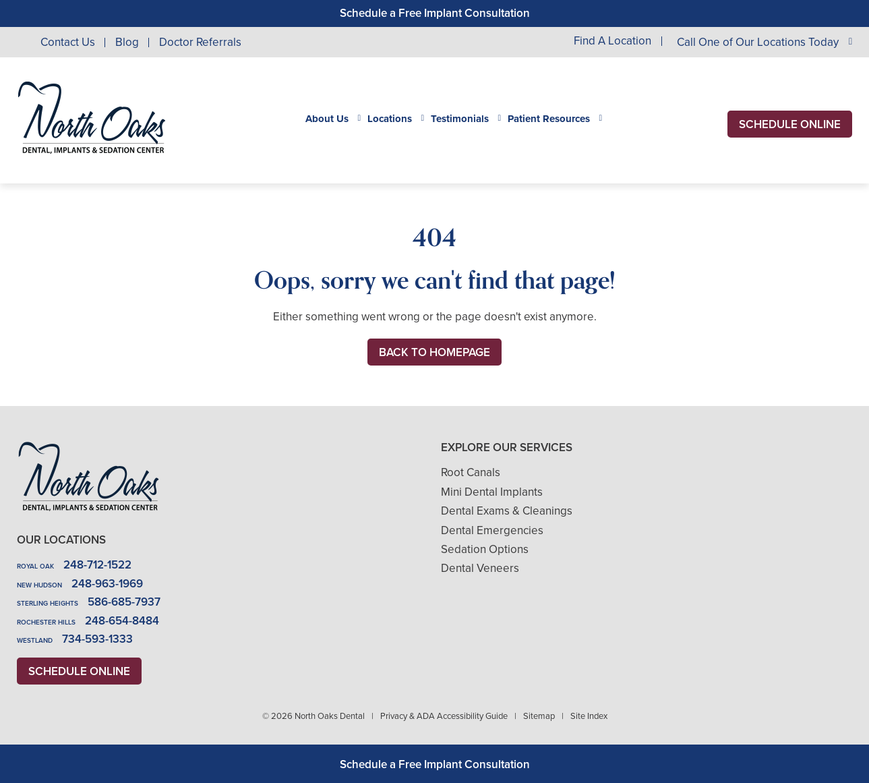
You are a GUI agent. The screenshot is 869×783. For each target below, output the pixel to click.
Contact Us (67, 42)
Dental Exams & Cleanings (506, 510)
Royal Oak (35, 566)
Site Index (588, 715)
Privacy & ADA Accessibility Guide (444, 715)
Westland (35, 640)
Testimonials (460, 118)
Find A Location (612, 41)
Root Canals (470, 472)
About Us (327, 118)
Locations (389, 118)
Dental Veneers (480, 568)
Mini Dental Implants (492, 492)
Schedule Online (790, 124)
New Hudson (39, 585)
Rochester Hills (46, 622)
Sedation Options (485, 549)
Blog (127, 42)
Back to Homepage (434, 352)
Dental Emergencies (492, 530)
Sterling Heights (47, 603)
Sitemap (539, 715)
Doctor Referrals (200, 42)
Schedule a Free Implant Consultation (435, 13)
